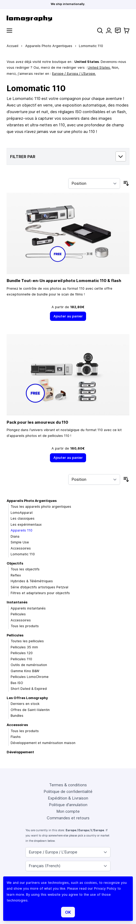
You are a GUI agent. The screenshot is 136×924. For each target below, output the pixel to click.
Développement (20, 752)
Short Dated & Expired (29, 689)
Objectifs (15, 563)
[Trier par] (94, 183)
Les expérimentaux (26, 524)
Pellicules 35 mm (24, 647)
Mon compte (68, 811)
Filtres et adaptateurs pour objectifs (40, 593)
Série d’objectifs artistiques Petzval (39, 587)
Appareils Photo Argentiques (48, 46)
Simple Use (20, 542)
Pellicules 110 (21, 659)
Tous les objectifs (25, 569)
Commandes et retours (68, 817)
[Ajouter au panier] (68, 316)
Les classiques (23, 518)
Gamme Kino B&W (25, 671)
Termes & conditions (68, 784)
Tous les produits (25, 626)
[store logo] (68, 18)
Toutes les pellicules (27, 641)
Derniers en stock (25, 704)
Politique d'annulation (68, 804)
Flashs (16, 737)
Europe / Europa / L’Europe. (74, 74)
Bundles (17, 716)
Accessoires (21, 548)
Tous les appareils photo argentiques (41, 507)
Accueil (12, 46)
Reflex (16, 575)
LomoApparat (22, 513)
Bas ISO (17, 683)
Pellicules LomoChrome (30, 677)
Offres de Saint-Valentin (30, 710)
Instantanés (17, 602)
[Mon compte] (109, 30)
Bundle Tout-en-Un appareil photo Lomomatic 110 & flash (64, 280)
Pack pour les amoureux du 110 (37, 422)
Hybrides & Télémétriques (32, 581)
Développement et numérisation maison (43, 743)
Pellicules (18, 614)
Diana (15, 536)
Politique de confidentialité (68, 791)
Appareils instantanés (28, 608)
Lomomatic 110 (23, 554)
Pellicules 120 (22, 653)
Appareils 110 (21, 530)
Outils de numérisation (29, 665)
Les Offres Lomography (27, 698)
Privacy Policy (105, 888)
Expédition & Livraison (68, 798)
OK (68, 912)
